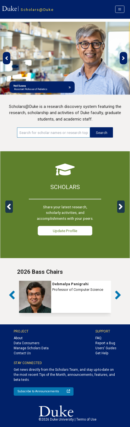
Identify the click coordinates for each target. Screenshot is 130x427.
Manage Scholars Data (31, 348)
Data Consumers (26, 343)
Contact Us (22, 353)
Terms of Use (86, 419)
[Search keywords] (53, 133)
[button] (6, 58)
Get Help (101, 353)
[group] (65, 297)
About (18, 338)
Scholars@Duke (37, 9)
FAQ (98, 338)
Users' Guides (105, 348)
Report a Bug (105, 343)
